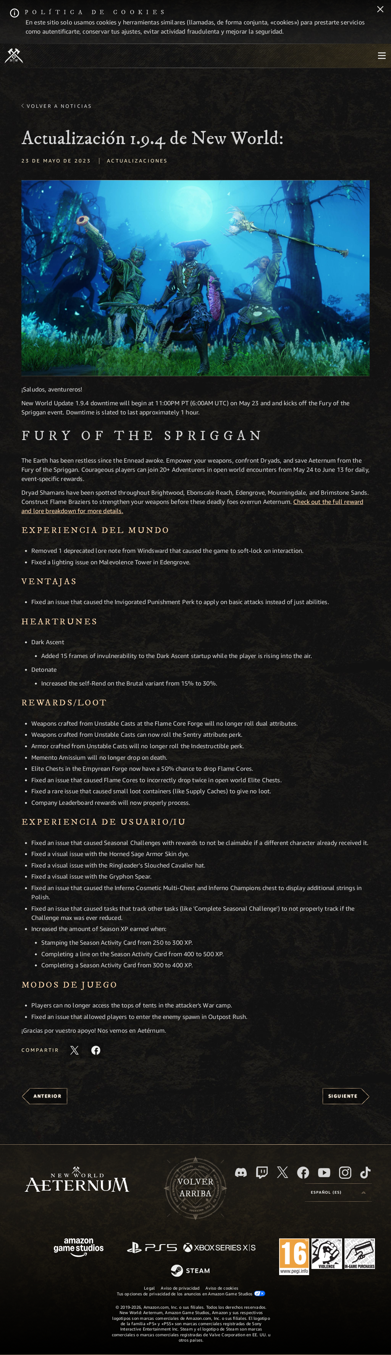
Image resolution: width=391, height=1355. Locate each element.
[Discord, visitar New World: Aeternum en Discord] (241, 1172)
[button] (195, 278)
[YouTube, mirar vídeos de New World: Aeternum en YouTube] (324, 1173)
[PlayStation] (152, 1248)
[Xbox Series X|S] (219, 1248)
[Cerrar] (380, 10)
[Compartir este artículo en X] (74, 1050)
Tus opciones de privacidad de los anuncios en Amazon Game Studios (191, 1293)
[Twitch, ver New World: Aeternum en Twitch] (262, 1173)
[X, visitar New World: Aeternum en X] (282, 1172)
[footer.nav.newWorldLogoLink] (76, 1180)
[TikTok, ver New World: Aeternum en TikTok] (365, 1173)
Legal (149, 1287)
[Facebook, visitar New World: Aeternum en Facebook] (303, 1173)
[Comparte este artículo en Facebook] (95, 1050)
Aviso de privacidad (180, 1287)
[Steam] (191, 1271)
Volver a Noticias (59, 106)
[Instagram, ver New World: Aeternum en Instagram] (345, 1173)
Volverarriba (195, 1187)
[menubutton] (382, 56)
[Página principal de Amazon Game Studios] (78, 1248)
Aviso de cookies (221, 1287)
